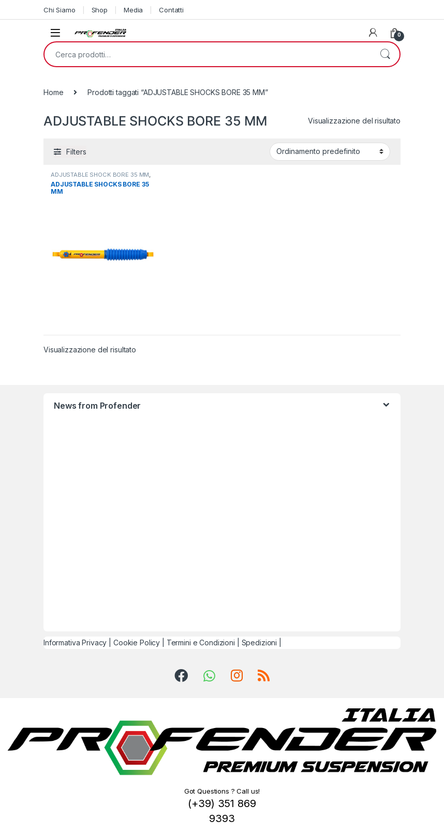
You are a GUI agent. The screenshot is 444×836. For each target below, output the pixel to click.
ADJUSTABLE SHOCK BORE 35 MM (100, 174)
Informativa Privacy (75, 642)
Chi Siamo (59, 10)
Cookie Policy (136, 642)
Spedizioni (259, 642)
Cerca (385, 54)
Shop (100, 10)
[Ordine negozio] (330, 151)
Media (133, 10)
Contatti (171, 10)
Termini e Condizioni (201, 642)
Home (53, 92)
